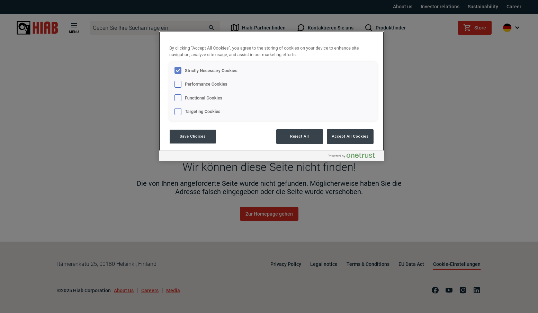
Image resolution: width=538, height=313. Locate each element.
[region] (271, 96)
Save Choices (193, 136)
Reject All (299, 136)
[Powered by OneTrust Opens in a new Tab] (354, 157)
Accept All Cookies (350, 136)
